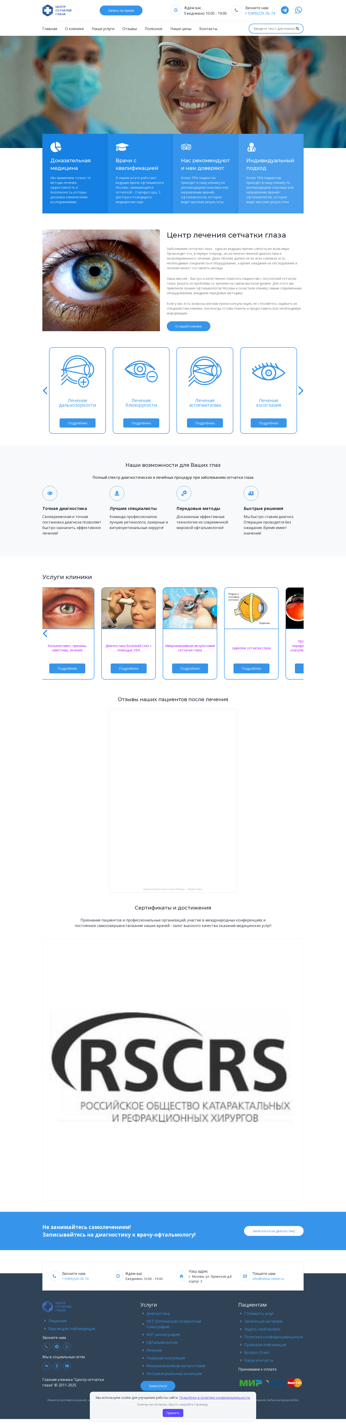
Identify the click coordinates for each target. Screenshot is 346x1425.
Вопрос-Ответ (257, 1352)
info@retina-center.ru (268, 1279)
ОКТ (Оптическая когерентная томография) (173, 1324)
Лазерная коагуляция (165, 1358)
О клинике (74, 28)
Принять (173, 1413)
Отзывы (129, 28)
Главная (49, 28)
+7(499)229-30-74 (260, 13)
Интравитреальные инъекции (174, 1374)
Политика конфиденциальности (273, 1337)
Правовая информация (265, 1345)
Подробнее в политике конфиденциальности (214, 1397)
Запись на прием (121, 10)
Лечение (154, 1350)
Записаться (158, 1386)
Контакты (208, 28)
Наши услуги (103, 28)
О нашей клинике (188, 326)
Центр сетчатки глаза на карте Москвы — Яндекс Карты (173, 889)
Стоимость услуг (259, 1313)
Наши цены (180, 28)
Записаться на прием (263, 1321)
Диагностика (158, 1313)
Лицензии (57, 1321)
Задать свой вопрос (262, 1329)
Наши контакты (258, 1360)
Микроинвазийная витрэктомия (175, 1366)
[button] (45, 390)
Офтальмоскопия (162, 1342)
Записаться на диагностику (274, 1231)
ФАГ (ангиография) (163, 1335)
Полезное (153, 28)
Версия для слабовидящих (71, 1329)
